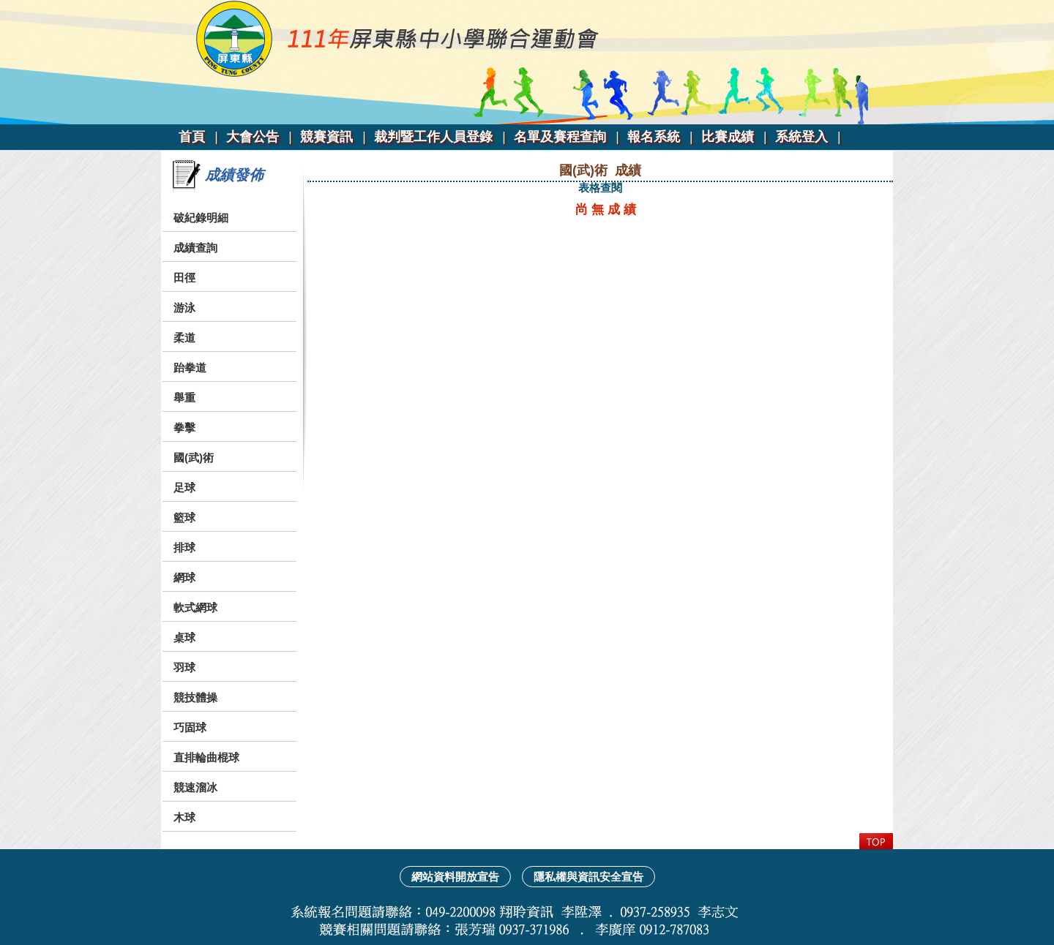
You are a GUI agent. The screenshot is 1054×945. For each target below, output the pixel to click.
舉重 (184, 397)
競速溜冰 (195, 787)
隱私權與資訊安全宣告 (588, 876)
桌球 (184, 637)
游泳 (184, 307)
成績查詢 (195, 247)
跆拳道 (189, 367)
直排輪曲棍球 (206, 757)
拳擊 (184, 427)
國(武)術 (193, 457)
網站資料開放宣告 (455, 876)
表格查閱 (600, 187)
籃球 (184, 517)
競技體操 (195, 697)
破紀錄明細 (200, 217)
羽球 (184, 667)
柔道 (184, 337)
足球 (184, 487)
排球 (184, 547)
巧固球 (189, 727)
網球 (184, 577)
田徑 (184, 277)
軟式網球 (195, 607)
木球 (184, 817)
